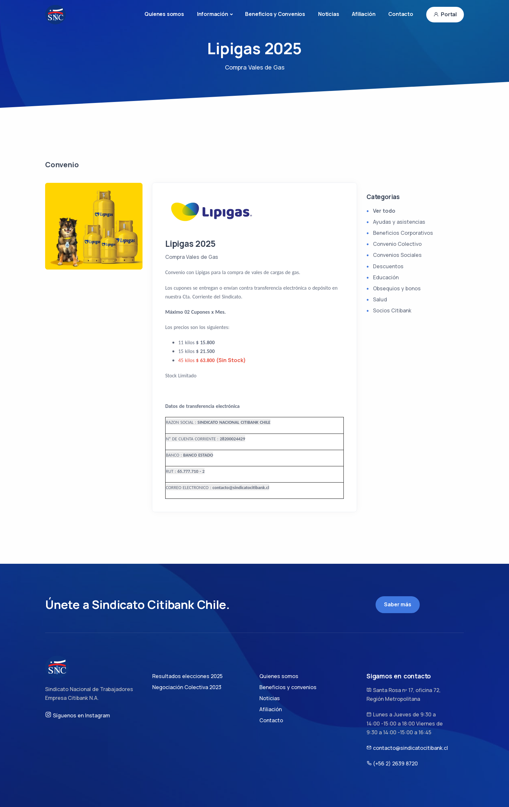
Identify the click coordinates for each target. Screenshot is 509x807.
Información (212, 14)
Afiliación (363, 14)
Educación (386, 277)
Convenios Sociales (397, 254)
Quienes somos (164, 14)
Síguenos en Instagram (77, 715)
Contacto (400, 14)
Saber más (397, 604)
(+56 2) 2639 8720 (392, 763)
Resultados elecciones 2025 (187, 676)
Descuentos (388, 266)
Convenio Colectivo (397, 243)
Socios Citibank (392, 310)
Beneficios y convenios (288, 687)
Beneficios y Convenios (275, 14)
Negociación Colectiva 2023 (186, 687)
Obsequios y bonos (397, 288)
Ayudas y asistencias (399, 221)
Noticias (328, 14)
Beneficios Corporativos (403, 232)
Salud (380, 299)
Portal (445, 14)
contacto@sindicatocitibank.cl (407, 747)
